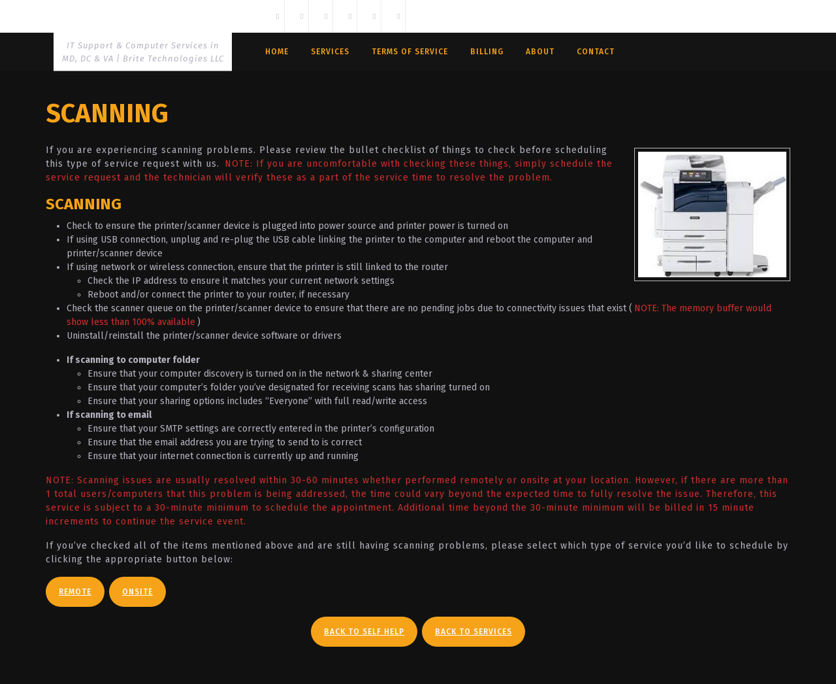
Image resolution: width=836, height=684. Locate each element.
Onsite (137, 591)
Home (277, 51)
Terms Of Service (410, 51)
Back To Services (473, 631)
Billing (487, 51)
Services (330, 51)
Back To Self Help (364, 631)
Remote (75, 591)
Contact (596, 51)
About (540, 51)
